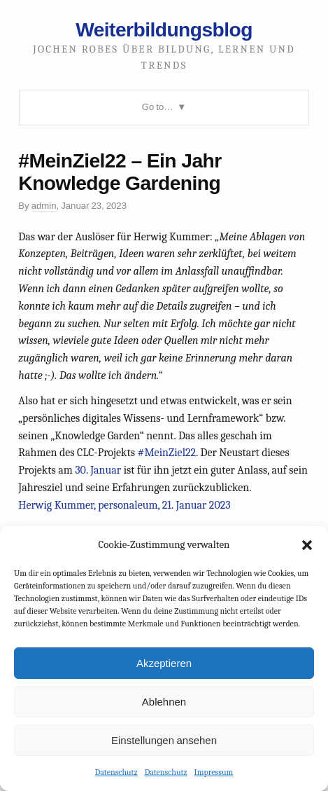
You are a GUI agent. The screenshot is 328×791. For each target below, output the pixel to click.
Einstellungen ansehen (164, 740)
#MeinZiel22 (167, 452)
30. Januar (98, 470)
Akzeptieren (164, 663)
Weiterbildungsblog (164, 29)
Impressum (214, 772)
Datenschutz (116, 772)
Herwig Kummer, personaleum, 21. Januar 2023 (124, 505)
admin (44, 205)
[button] (307, 545)
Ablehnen (164, 702)
